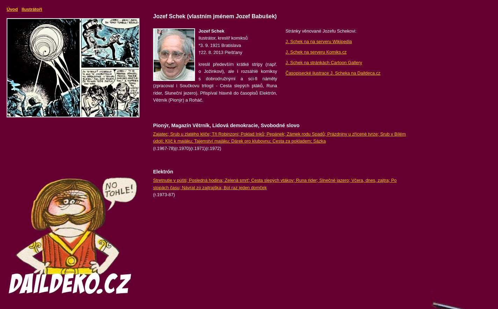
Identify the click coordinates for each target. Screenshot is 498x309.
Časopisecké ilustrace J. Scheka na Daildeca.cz (333, 73)
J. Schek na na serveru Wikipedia (319, 41)
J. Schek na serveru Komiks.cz (316, 52)
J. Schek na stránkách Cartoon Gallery (324, 62)
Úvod (12, 9)
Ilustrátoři (32, 9)
